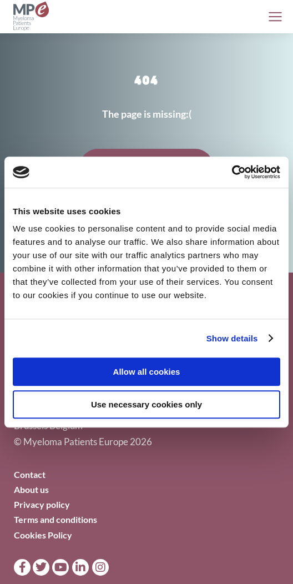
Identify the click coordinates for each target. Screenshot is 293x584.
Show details (232, 338)
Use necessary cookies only (146, 404)
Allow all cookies (146, 371)
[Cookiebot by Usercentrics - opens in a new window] (231, 172)
